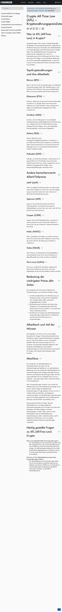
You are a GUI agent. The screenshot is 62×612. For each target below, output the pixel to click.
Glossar (3, 36)
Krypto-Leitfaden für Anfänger (10, 13)
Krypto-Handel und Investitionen (11, 25)
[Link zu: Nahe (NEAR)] (41, 247)
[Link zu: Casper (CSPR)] (43, 215)
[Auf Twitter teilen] (31, 28)
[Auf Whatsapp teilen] (40, 28)
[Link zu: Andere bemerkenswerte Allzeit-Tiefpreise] (59, 174)
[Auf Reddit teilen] (37, 28)
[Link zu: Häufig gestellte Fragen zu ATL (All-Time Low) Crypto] (59, 431)
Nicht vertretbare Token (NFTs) (11, 33)
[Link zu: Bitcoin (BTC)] (41, 80)
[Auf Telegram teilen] (43, 28)
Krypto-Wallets (5, 22)
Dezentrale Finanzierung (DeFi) (11, 30)
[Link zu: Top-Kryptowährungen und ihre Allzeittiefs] (59, 72)
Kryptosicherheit (6, 27)
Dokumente (31, 2)
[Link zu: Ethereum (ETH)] (44, 96)
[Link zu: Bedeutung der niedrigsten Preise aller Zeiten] (59, 280)
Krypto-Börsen (5, 19)
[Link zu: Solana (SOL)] (41, 133)
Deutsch (58, 2)
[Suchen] (12, 8)
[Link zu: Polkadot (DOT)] (43, 154)
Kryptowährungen (7, 16)
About (44, 2)
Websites (38, 2)
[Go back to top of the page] (59, 609)
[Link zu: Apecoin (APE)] (42, 199)
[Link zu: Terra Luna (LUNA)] (46, 262)
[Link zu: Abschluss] (40, 358)
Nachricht (23, 2)
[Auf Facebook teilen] (28, 28)
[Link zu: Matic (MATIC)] (42, 231)
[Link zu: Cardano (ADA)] (43, 114)
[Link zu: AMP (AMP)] (40, 182)
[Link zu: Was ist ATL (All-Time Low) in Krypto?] (59, 36)
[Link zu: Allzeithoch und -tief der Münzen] (59, 326)
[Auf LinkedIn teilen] (34, 28)
